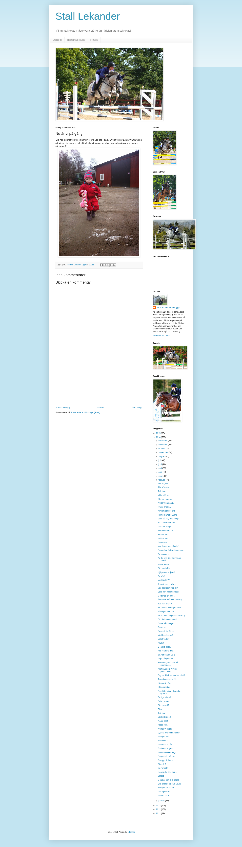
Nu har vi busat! (165, 729)
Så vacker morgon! (166, 522)
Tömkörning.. (164, 487)
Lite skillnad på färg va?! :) (170, 784)
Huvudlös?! (163, 740)
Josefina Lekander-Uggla (168, 307)
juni (160, 464)
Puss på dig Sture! (166, 631)
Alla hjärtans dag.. (166, 651)
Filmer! (161, 709)
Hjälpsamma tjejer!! (166, 572)
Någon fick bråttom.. (167, 756)
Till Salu (94, 39)
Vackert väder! (164, 717)
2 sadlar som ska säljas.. (169, 780)
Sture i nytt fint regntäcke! (169, 607)
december (163, 440)
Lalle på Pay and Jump (168, 519)
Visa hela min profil (161, 335)
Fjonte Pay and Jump (167, 515)
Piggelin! (162, 764)
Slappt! (161, 776)
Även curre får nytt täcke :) (170, 600)
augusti (162, 456)
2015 (158, 433)
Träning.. (162, 491)
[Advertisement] (99, 381)
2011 (158, 813)
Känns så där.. (164, 683)
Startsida (57, 39)
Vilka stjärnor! (164, 495)
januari (161, 800)
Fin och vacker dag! (167, 752)
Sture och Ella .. (165, 568)
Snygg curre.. (164, 554)
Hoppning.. (163, 542)
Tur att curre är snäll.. (167, 679)
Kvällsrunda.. (164, 534)
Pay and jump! (164, 526)
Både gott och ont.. (166, 611)
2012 (158, 809)
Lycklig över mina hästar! (169, 733)
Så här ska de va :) (166, 655)
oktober (162, 448)
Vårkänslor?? (164, 580)
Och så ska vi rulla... (167, 584)
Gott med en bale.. (166, 596)
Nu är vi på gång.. (166, 503)
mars (161, 476)
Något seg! (163, 721)
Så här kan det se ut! (167, 619)
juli (160, 460)
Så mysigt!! (163, 768)
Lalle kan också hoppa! (168, 592)
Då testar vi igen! (165, 748)
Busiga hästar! (164, 697)
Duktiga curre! (164, 792)
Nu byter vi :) (163, 736)
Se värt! (161, 576)
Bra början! (163, 483)
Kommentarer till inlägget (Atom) (85, 412)
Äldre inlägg (136, 408)
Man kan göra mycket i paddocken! (168, 670)
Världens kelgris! (165, 635)
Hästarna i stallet (76, 39)
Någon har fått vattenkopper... (171, 550)
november (163, 444)
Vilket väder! (163, 639)
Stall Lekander (87, 16)
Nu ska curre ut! (165, 795)
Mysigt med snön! (166, 788)
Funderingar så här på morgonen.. (168, 663)
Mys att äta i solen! (166, 511)
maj (160, 468)
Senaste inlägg (63, 408)
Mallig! (161, 643)
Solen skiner (163, 701)
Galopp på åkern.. (166, 760)
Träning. (161, 713)
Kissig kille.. (163, 725)
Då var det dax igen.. (167, 772)
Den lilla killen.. (164, 647)
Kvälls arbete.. (164, 507)
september (163, 452)
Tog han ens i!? (165, 604)
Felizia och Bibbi (165, 530)
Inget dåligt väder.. (166, 659)
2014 (158, 437)
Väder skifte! (163, 564)
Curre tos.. (162, 627)
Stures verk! (163, 705)
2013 (158, 805)
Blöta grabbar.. (164, 687)
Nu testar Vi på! (165, 744)
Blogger (131, 832)
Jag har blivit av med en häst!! (171, 675)
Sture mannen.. (165, 499)
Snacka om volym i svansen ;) (171, 615)
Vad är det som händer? (168, 546)
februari (162, 480)
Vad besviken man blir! (168, 588)
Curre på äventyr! (166, 623)
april (160, 472)
